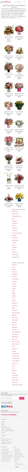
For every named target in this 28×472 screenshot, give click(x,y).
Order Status (17, 449)
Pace (13, 218)
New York (14, 339)
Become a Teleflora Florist (6, 429)
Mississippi (15, 320)
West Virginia (15, 380)
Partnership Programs (5, 427)
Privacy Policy (17, 458)
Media (2, 424)
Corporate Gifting (5, 450)
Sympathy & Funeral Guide (6, 442)
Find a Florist (17, 452)
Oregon (14, 351)
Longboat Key (15, 257)
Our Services (4, 426)
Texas (13, 365)
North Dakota (15, 344)
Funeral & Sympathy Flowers (7, 455)
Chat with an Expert (18, 455)
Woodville (14, 238)
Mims (13, 250)
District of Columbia (17, 385)
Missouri (14, 322)
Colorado (14, 276)
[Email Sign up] (10, 398)
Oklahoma (14, 349)
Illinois (13, 293)
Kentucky (14, 303)
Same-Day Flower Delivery (6, 452)
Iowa (13, 298)
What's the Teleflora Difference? (7, 430)
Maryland (14, 310)
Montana (14, 324)
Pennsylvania (15, 353)
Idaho (13, 291)
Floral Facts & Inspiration (6, 439)
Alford (13, 226)
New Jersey (15, 334)
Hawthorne (15, 223)
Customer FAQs (17, 450)
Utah (13, 368)
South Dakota (15, 361)
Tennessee (14, 363)
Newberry (14, 252)
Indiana (14, 296)
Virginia (14, 373)
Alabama (14, 264)
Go (21, 398)
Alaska (14, 267)
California (14, 274)
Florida (14, 284)
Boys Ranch (15, 240)
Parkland (14, 221)
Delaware (14, 281)
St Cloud (14, 230)
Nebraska (14, 327)
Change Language (18, 464)
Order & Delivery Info (18, 453)
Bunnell (14, 235)
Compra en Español (5, 459)
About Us (3, 421)
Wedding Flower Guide (6, 443)
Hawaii (14, 288)
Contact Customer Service (19, 456)
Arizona (14, 269)
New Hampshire (16, 332)
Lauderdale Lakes (16, 216)
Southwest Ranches (17, 233)
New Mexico (15, 337)
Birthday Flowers (4, 453)
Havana (14, 242)
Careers (3, 423)
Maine (13, 308)
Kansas (14, 300)
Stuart (13, 245)
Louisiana (14, 305)
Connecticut (15, 279)
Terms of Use (17, 459)
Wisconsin (14, 377)
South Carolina (16, 358)
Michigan (14, 315)
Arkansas (14, 272)
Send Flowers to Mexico (6, 458)
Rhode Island (15, 356)
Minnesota (15, 317)
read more (19, 17)
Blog (2, 437)
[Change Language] (20, 466)
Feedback (3, 432)
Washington (15, 375)
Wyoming (14, 382)
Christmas (14, 228)
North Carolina (16, 341)
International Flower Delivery (7, 456)
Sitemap (16, 461)
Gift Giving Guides (5, 440)
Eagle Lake (15, 211)
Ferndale (14, 247)
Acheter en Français (5, 461)
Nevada (14, 329)
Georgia (14, 286)
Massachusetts (16, 312)
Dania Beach (15, 214)
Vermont (14, 370)
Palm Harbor (15, 254)
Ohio (13, 346)
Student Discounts (5, 449)
